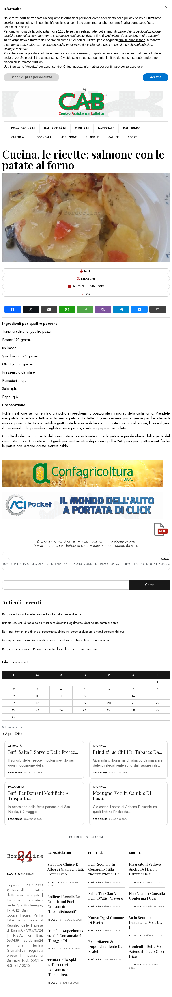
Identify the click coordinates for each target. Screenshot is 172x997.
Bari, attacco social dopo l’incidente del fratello (106, 946)
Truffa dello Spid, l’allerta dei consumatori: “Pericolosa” (62, 967)
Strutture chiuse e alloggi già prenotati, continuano (65, 869)
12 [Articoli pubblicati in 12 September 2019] (84, 696)
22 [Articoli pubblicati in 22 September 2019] (157, 703)
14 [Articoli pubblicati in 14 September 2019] (133, 696)
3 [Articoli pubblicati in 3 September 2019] (37, 689)
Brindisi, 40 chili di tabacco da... (127, 752)
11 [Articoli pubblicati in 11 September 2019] (61, 696)
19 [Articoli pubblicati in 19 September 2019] (84, 703)
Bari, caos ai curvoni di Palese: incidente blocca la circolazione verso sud (50, 649)
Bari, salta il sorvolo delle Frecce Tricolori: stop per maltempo (42, 614)
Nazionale (106, 128)
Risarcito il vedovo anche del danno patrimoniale (145, 869)
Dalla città (55, 128)
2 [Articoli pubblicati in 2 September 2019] (14, 689)
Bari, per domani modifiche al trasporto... (39, 795)
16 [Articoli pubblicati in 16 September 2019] (13, 703)
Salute (113, 137)
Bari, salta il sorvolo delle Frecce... (43, 752)
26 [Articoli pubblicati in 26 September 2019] (84, 710)
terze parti (73, 31)
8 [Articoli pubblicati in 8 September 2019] (157, 689)
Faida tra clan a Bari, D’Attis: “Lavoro (105, 896)
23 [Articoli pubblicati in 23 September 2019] (13, 710)
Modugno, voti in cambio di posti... (122, 795)
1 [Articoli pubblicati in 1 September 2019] (157, 682)
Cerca (149, 584)
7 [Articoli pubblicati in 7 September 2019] (133, 689)
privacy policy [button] (133, 18)
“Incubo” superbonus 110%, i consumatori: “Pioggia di (65, 935)
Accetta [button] (155, 77)
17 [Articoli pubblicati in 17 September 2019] (37, 703)
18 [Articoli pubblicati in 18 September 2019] (60, 703)
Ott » (19, 733)
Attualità (15, 745)
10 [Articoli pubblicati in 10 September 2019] (37, 696)
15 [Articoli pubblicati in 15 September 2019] (157, 696)
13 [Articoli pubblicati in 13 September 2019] (109, 696)
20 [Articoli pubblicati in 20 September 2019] (109, 703)
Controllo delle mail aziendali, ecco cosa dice (146, 951)
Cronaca (99, 745)
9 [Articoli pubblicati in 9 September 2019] (14, 696)
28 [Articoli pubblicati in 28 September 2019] (133, 710)
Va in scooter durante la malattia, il (145, 922)
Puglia (82, 128)
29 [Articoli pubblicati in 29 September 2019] (157, 710)
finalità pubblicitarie (132, 40)
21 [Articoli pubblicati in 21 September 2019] (133, 703)
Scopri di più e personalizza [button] (31, 77)
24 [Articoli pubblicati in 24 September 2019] (37, 710)
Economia (44, 137)
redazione (15, 772)
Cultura (19, 137)
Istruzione (69, 137)
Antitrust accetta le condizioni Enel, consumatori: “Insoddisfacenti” (63, 904)
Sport (132, 137)
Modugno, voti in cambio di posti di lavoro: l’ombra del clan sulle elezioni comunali (56, 640)
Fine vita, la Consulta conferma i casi (147, 896)
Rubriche (92, 137)
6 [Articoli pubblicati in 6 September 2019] (109, 689)
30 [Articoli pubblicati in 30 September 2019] (13, 717)
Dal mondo (131, 128)
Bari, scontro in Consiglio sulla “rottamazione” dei (104, 869)
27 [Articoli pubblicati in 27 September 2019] (109, 710)
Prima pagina (23, 128)
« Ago (7, 733)
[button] (166, 7)
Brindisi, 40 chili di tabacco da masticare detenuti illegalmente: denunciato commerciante (60, 623)
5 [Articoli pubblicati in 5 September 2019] (84, 689)
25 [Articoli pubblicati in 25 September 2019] (61, 710)
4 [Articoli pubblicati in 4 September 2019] (61, 689)
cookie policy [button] (20, 27)
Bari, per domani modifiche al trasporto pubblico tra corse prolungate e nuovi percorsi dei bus (63, 631)
